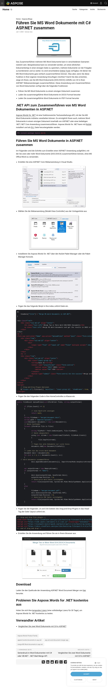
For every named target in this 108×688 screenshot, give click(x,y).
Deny (95, 680)
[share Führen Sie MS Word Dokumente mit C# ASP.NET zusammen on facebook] (56, 662)
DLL (32, 127)
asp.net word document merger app (56, 640)
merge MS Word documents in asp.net (30, 644)
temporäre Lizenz (39, 610)
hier (84, 590)
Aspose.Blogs (27, 19)
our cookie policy (82, 669)
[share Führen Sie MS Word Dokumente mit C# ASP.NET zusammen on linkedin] (47, 662)
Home (6, 9)
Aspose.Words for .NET (26, 115)
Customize (78, 680)
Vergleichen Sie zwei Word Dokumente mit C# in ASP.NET (42, 626)
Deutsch (93, 3)
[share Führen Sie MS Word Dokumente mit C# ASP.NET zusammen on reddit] (52, 662)
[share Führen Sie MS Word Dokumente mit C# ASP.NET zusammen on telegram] (65, 662)
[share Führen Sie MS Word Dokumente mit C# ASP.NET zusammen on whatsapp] (61, 662)
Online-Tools (65, 71)
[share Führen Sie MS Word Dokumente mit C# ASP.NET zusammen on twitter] (43, 662)
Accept (86, 674)
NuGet (88, 124)
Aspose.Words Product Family (27, 636)
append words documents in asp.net (29, 640)
